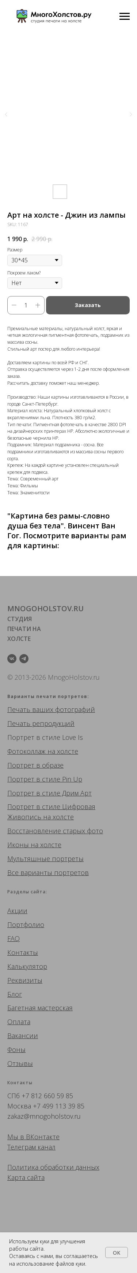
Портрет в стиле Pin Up (44, 779)
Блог (14, 994)
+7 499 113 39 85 (58, 1106)
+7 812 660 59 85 (47, 1095)
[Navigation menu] (124, 16)
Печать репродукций (41, 723)
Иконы (18, 844)
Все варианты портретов (48, 872)
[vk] (11, 658)
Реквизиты (24, 980)
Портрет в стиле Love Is (45, 737)
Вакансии (22, 1035)
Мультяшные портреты (45, 858)
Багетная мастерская (40, 1007)
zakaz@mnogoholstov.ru (44, 1116)
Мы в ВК (20, 1136)
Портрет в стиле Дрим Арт (49, 793)
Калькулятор (27, 966)
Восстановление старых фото (55, 830)
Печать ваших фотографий (51, 709)
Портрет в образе (35, 765)
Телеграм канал (31, 1147)
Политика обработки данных (53, 1167)
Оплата (18, 1021)
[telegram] (23, 658)
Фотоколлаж (26, 751)
